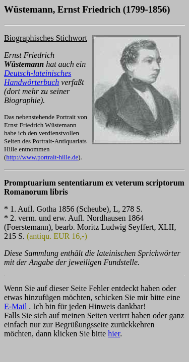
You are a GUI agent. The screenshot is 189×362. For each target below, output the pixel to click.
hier (114, 333)
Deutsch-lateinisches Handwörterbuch (37, 77)
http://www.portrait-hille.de (42, 157)
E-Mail (15, 306)
